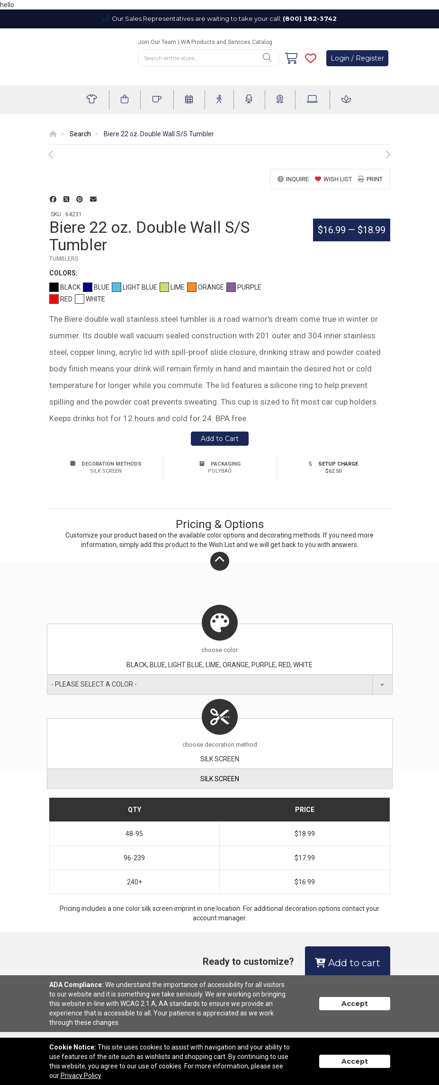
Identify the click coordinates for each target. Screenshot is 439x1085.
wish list (333, 179)
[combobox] (219, 684)
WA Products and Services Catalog (226, 42)
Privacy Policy (81, 1075)
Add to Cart (220, 438)
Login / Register (357, 58)
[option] (219, 154)
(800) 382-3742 (310, 18)
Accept (354, 1003)
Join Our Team (157, 42)
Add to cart (347, 963)
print (370, 179)
